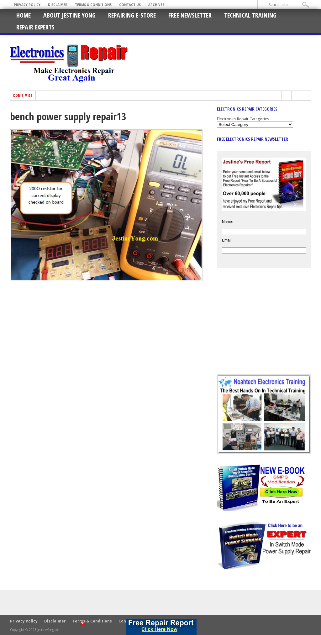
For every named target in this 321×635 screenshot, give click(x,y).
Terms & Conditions (93, 5)
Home (23, 15)
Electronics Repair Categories (243, 119)
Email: (227, 240)
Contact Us (130, 5)
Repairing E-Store (132, 15)
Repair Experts (35, 27)
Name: (227, 222)
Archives (156, 5)
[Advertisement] (264, 326)
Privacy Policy (27, 5)
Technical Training (250, 15)
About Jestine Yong (69, 15)
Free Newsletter (190, 15)
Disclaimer (57, 5)
